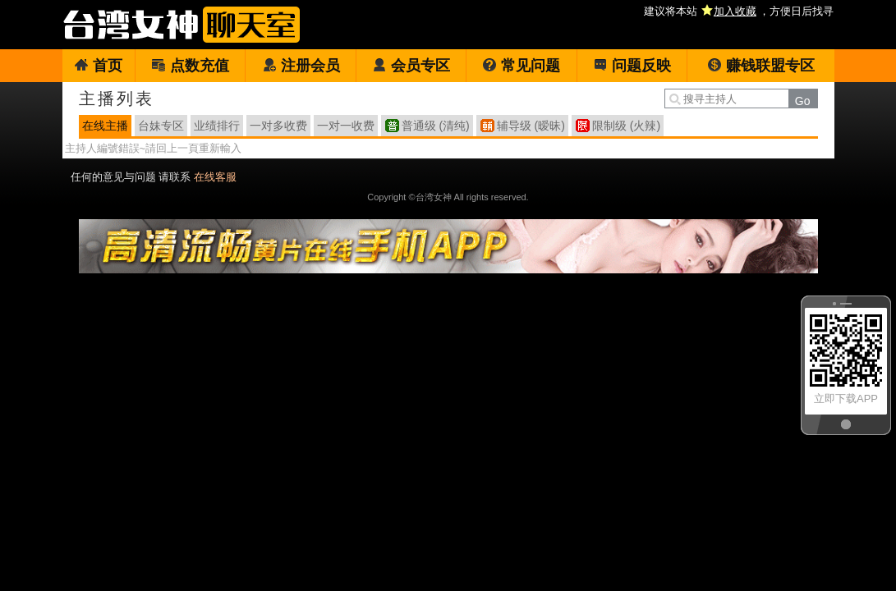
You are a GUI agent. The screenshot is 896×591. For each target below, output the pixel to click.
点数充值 (190, 65)
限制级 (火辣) (626, 125)
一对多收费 (278, 125)
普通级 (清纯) (436, 125)
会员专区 (411, 65)
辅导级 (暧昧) (531, 125)
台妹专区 (161, 125)
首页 (98, 65)
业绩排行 (217, 125)
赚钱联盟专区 (761, 65)
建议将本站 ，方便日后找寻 (739, 11)
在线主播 (105, 125)
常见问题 (521, 65)
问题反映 (632, 65)
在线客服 (215, 177)
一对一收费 (345, 125)
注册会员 (301, 65)
